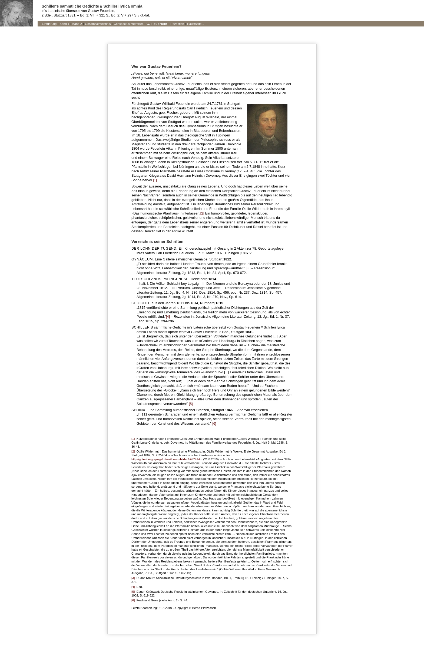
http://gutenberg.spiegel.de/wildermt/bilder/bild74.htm (166, 459)
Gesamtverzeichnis (98, 23)
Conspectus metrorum (129, 23)
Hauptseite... (195, 23)
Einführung (49, 23)
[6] (214, 423)
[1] (155, 180)
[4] (168, 316)
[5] (191, 404)
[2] (202, 213)
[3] (248, 268)
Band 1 (64, 23)
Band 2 (77, 23)
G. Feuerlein (157, 23)
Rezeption (177, 23)
